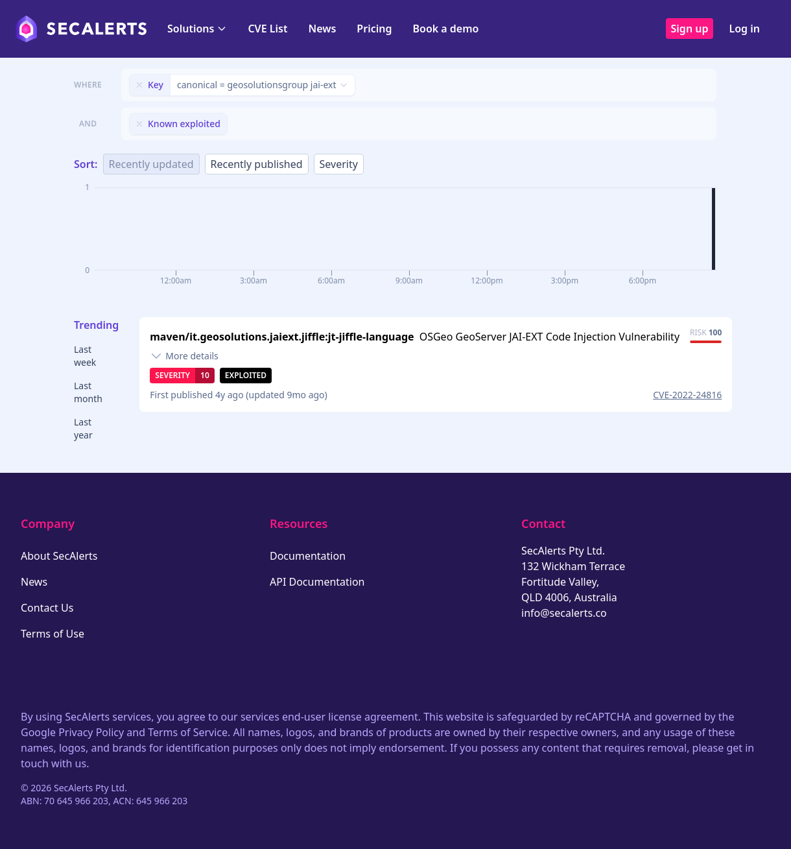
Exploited (245, 375)
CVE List (267, 28)
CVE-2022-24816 (687, 395)
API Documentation (317, 582)
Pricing (374, 28)
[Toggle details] (184, 356)
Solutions (197, 28)
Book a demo (445, 28)
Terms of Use (52, 634)
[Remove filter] (139, 84)
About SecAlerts (59, 556)
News (322, 28)
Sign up (690, 28)
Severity (339, 164)
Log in (744, 28)
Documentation (308, 556)
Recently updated (151, 164)
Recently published (257, 164)
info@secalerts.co (564, 613)
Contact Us (47, 608)
